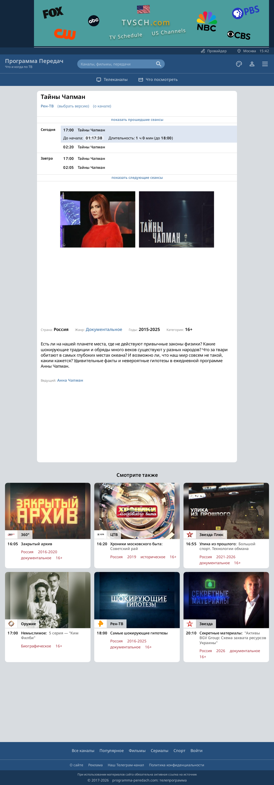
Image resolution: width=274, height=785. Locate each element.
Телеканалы (110, 79)
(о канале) (102, 105)
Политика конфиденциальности (176, 765)
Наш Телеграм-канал (126, 765)
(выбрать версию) (73, 105)
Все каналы (83, 750)
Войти (196, 750)
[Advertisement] (137, 287)
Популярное (112, 750)
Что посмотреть (160, 79)
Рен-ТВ (47, 106)
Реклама (95, 765)
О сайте (76, 765)
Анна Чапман (70, 380)
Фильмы (137, 750)
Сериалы (159, 750)
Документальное (104, 329)
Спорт (180, 750)
